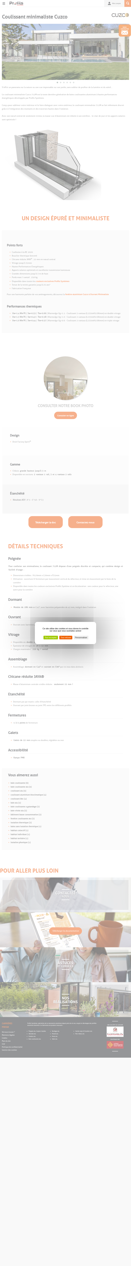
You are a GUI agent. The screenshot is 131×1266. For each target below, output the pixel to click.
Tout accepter (51, 637)
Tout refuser (66, 637)
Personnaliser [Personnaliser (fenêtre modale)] (81, 637)
